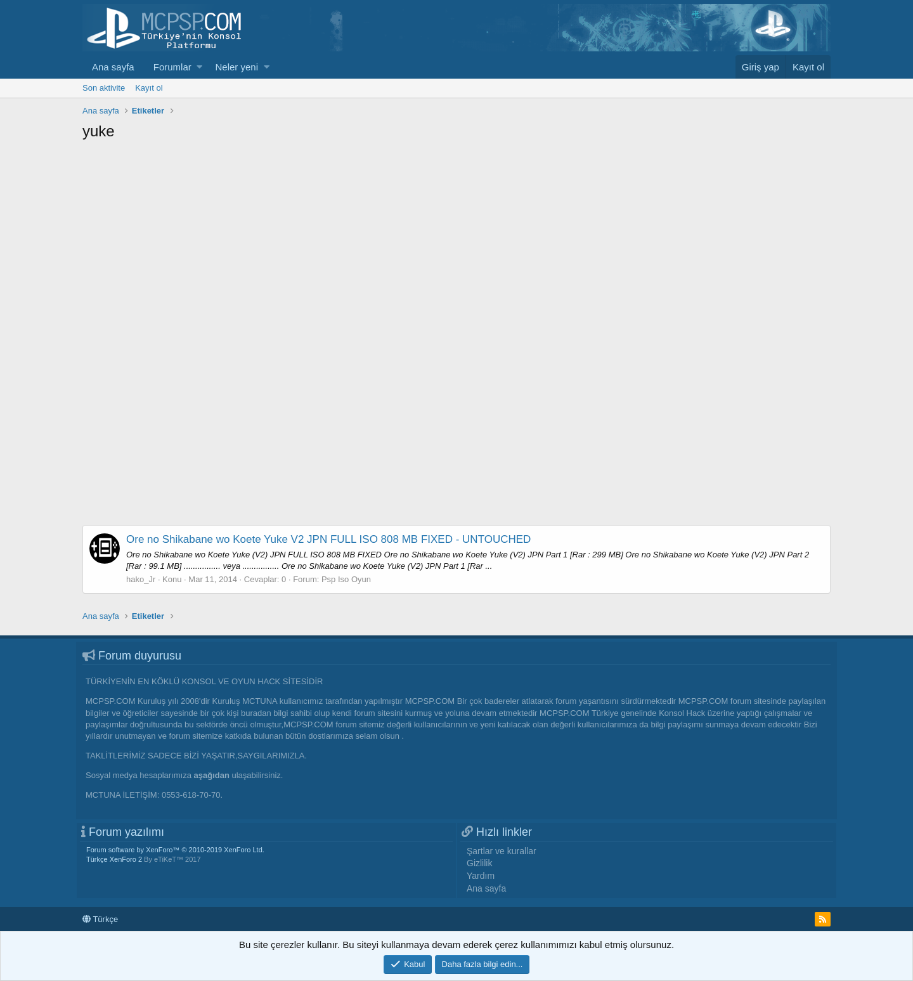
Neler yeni (236, 67)
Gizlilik (479, 863)
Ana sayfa (113, 67)
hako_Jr (140, 579)
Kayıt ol (148, 88)
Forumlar (172, 67)
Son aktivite (103, 88)
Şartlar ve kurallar (501, 851)
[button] (199, 67)
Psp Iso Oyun (346, 579)
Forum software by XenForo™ (175, 850)
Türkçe (100, 919)
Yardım (481, 876)
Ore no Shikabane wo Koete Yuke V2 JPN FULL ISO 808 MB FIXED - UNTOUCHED (328, 539)
